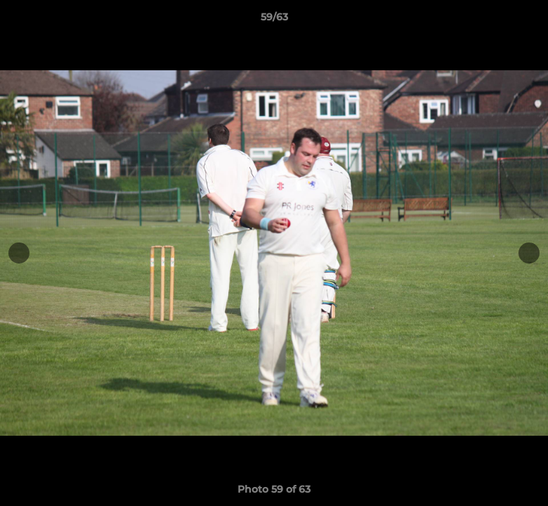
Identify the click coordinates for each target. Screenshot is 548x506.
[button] (522, 20)
